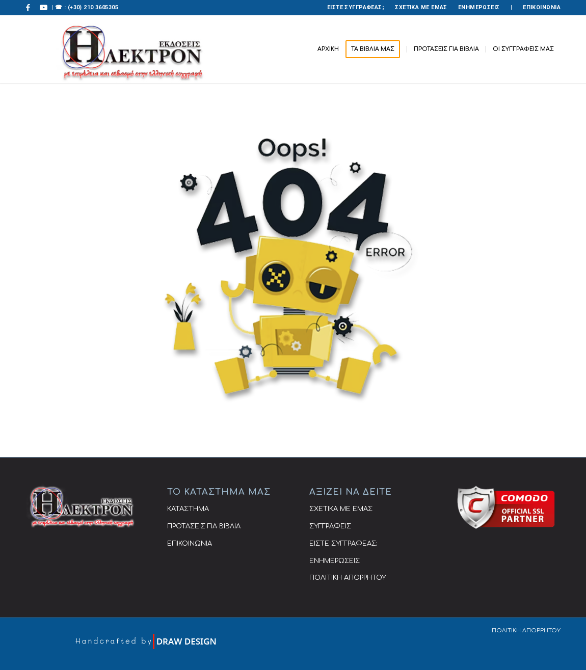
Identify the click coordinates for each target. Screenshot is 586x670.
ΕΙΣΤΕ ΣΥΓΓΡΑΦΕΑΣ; (355, 7)
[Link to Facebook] (28, 7)
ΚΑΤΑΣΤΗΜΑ (188, 509)
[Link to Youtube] (43, 7)
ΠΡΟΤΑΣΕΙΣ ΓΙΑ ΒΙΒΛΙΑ (204, 526)
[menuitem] (356, 7)
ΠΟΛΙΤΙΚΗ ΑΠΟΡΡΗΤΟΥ (347, 577)
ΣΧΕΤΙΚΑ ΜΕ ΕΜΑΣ (421, 7)
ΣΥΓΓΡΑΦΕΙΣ (330, 526)
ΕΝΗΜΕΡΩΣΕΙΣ (479, 7)
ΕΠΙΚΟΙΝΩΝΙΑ (542, 7)
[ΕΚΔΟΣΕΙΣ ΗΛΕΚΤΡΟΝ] (131, 49)
